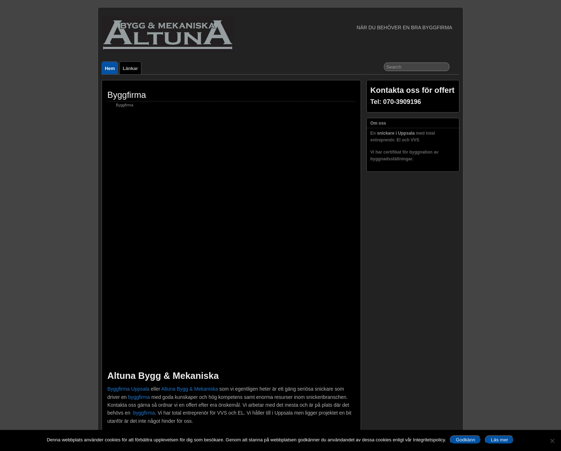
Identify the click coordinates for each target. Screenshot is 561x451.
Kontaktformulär (141, 289)
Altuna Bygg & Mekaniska (189, 147)
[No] (552, 440)
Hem (110, 68)
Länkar (130, 68)
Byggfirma (126, 95)
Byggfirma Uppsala (128, 147)
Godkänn (465, 439)
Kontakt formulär (139, 412)
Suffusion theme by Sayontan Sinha (427, 403)
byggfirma (139, 155)
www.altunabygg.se (181, 257)
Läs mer (499, 439)
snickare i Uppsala (137, 304)
